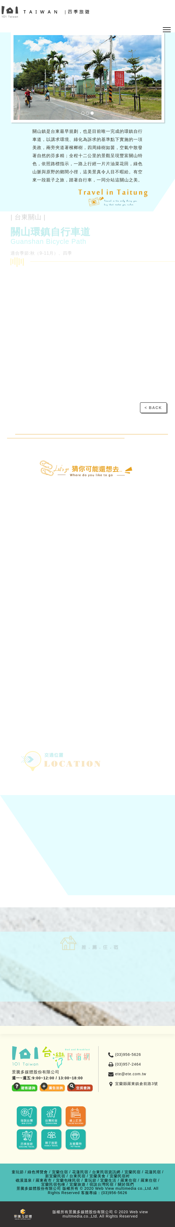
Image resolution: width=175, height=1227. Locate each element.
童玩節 (18, 1172)
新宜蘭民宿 (55, 1176)
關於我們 (126, 1184)
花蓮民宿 (80, 1172)
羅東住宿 (128, 1180)
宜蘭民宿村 (120, 1176)
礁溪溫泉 (24, 1180)
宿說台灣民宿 (101, 1184)
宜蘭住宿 (60, 1172)
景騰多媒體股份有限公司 (38, 1189)
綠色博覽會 (38, 1172)
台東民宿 (77, 1176)
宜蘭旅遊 (77, 1184)
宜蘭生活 (108, 1180)
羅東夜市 (44, 1180)
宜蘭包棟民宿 (68, 1180)
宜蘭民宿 (132, 1172)
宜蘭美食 (97, 1176)
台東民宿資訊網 (106, 1172)
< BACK (153, 407)
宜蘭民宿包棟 (53, 1184)
